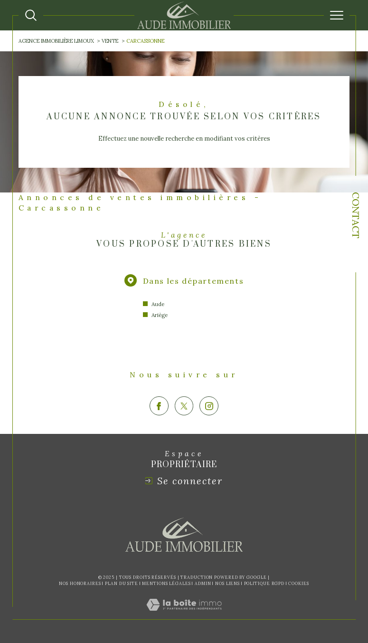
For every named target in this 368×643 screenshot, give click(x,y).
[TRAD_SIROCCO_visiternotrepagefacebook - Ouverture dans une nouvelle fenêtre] (159, 405)
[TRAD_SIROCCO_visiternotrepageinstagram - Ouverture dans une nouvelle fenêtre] (208, 405)
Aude (157, 303)
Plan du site (121, 583)
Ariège (159, 314)
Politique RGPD (264, 583)
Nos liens (227, 583)
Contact (356, 215)
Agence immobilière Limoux (56, 41)
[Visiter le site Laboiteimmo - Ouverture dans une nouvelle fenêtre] (184, 615)
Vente (110, 41)
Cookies (298, 583)
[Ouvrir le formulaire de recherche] (31, 15)
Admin (203, 583)
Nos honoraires (80, 583)
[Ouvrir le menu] (336, 15)
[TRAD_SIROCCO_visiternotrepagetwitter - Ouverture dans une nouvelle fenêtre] (184, 405)
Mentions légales (166, 583)
